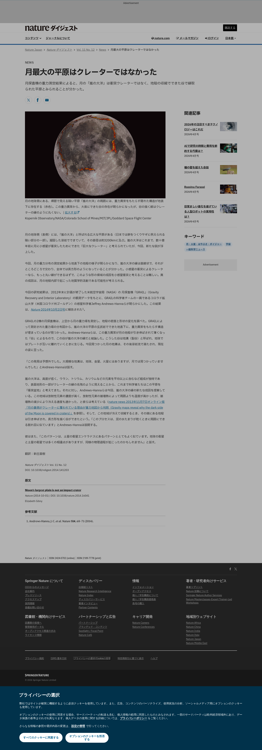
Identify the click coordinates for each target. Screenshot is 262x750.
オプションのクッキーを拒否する (87, 738)
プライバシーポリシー (133, 718)
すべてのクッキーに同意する (40, 737)
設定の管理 (78, 726)
